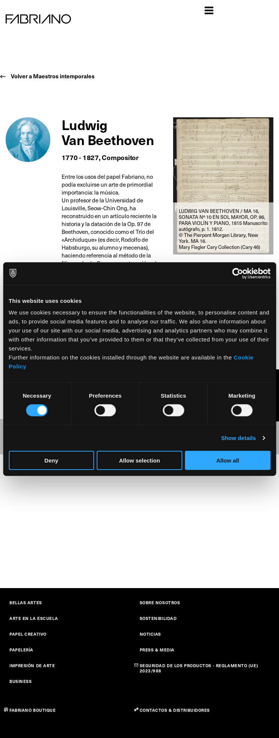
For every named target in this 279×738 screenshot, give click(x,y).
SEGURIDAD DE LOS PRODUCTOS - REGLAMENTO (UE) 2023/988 (199, 668)
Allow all (227, 460)
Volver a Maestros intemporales (53, 76)
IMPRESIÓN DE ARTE (32, 665)
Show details (238, 437)
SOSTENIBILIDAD (158, 618)
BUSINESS (20, 681)
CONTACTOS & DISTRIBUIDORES (175, 710)
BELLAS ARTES (25, 602)
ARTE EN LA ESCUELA (33, 618)
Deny (51, 460)
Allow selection (139, 460)
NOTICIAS (150, 634)
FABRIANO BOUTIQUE (32, 710)
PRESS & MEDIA (157, 650)
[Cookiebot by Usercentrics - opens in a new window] (237, 273)
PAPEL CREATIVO (28, 634)
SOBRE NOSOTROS (160, 602)
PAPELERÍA (21, 650)
